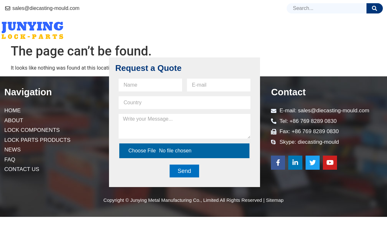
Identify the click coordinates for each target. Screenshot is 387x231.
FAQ (327, 30)
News (301, 30)
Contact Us (362, 30)
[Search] (374, 8)
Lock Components (175, 30)
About (127, 30)
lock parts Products (248, 30)
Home (97, 30)
